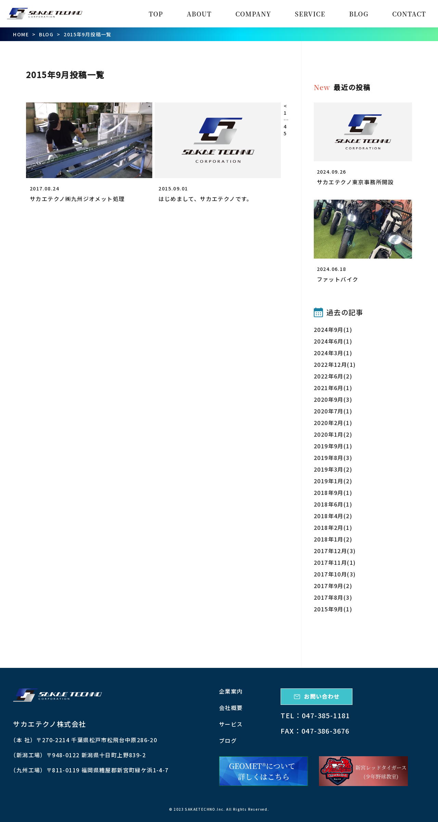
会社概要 (231, 707)
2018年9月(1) (333, 492)
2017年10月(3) (335, 574)
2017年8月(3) (333, 597)
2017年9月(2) (333, 586)
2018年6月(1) (333, 504)
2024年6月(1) (333, 341)
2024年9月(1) (333, 329)
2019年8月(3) (333, 457)
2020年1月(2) (333, 434)
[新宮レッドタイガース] (363, 771)
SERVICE (310, 13)
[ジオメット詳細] (263, 771)
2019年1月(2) (333, 481)
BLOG (359, 13)
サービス (231, 724)
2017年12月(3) (335, 551)
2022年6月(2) (333, 376)
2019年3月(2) (333, 469)
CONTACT (409, 13)
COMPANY (253, 13)
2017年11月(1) (335, 562)
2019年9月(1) (333, 446)
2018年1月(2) (333, 539)
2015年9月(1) (333, 609)
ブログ (228, 740)
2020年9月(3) (333, 399)
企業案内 (231, 691)
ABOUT (199, 13)
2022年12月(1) (335, 364)
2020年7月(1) (333, 411)
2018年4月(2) (333, 516)
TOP (156, 13)
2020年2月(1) (333, 423)
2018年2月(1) (333, 527)
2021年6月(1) (333, 388)
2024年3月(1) (333, 353)
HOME (21, 34)
